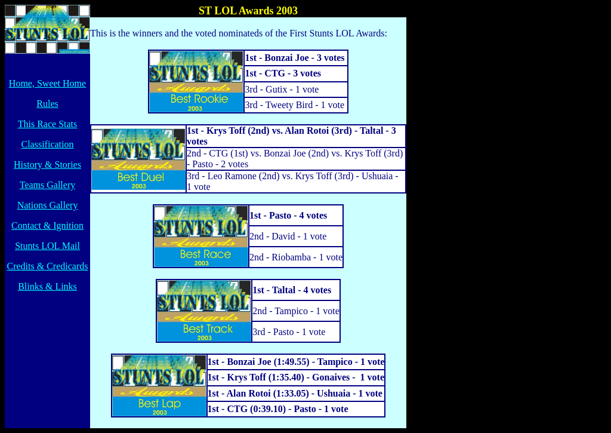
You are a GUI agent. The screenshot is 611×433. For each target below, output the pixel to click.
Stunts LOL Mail (47, 246)
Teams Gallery (48, 185)
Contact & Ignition (47, 225)
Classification (47, 144)
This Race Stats (48, 124)
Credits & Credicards (47, 266)
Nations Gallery (47, 205)
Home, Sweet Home (47, 83)
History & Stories (47, 164)
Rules (47, 104)
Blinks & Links (47, 286)
